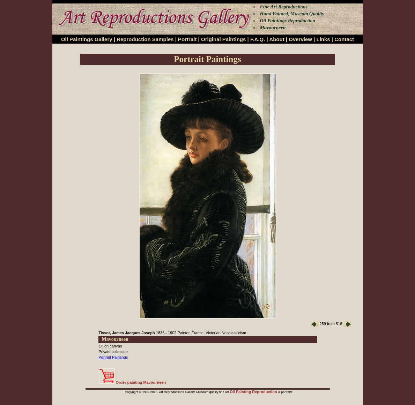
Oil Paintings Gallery (86, 39)
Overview (300, 39)
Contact (344, 39)
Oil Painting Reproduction (254, 392)
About (276, 39)
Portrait (187, 39)
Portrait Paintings (113, 357)
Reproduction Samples (145, 39)
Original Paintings (223, 39)
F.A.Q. (257, 39)
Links (323, 39)
